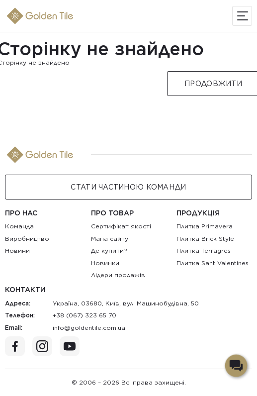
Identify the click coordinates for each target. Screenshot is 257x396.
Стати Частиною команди (128, 187)
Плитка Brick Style (205, 238)
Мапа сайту (109, 238)
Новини (17, 250)
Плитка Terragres (203, 250)
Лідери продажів (118, 275)
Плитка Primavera (204, 226)
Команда (19, 226)
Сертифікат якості (121, 226)
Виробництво (27, 238)
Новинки (105, 263)
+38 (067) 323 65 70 (84, 315)
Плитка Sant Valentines (212, 263)
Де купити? (109, 250)
